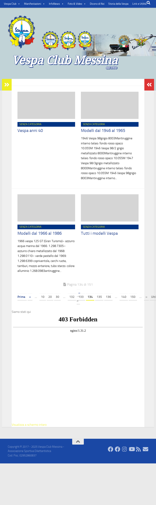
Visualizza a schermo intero (29, 425)
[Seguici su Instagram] (124, 449)
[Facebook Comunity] (110, 449)
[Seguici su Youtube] (131, 449)
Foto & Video (77, 4)
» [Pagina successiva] (146, 297)
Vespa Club (12, 4)
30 (57, 297)
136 (108, 297)
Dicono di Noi (97, 3)
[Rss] (138, 449)
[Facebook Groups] (117, 449)
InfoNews (56, 4)
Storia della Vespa (118, 3)
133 (81, 297)
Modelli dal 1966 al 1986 (39, 233)
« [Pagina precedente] (30, 297)
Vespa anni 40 (30, 130)
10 (42, 297)
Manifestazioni (34, 4)
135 (99, 297)
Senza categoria (30, 124)
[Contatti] (145, 449)
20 (50, 297)
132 (72, 297)
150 (132, 297)
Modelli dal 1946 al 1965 (103, 130)
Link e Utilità (139, 3)
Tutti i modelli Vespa (99, 233)
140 (123, 297)
